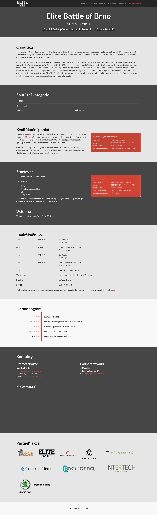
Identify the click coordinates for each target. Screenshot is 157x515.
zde (112, 290)
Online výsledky (135, 3)
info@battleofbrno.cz (31, 376)
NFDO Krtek (27, 137)
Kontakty (122, 3)
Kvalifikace (112, 3)
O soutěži (84, 3)
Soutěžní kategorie (98, 3)
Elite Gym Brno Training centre (29, 371)
